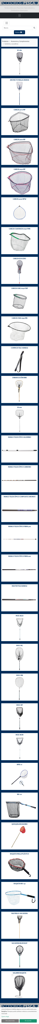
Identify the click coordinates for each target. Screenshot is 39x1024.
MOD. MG (19, 645)
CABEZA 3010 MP (19, 110)
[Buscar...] (17, 28)
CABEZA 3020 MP (19, 139)
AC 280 (19, 50)
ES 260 (19, 407)
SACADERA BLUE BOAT (19, 943)
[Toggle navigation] (7, 23)
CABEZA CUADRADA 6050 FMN (19, 229)
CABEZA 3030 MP (19, 169)
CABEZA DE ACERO (19, 258)
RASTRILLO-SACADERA (19, 913)
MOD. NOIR (19, 735)
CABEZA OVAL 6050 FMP (19, 288)
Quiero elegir (5, 1016)
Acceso (18, 32)
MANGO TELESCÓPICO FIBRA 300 (19, 526)
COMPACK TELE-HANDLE (19, 348)
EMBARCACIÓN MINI (19, 377)
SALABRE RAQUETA (19, 973)
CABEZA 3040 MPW (19, 199)
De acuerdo (28, 1020)
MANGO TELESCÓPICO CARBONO (19, 467)
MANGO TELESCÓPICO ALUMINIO (19, 437)
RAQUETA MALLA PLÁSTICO (19, 854)
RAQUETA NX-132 (19, 883)
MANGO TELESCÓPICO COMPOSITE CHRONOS (19, 497)
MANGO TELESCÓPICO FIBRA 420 (19, 556)
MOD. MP (19, 705)
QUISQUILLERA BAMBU (19, 824)
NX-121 (19, 794)
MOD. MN (19, 675)
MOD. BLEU (19, 616)
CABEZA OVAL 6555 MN (19, 318)
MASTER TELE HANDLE (19, 586)
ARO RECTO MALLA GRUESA (19, 80)
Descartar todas (10, 1020)
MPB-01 (19, 764)
